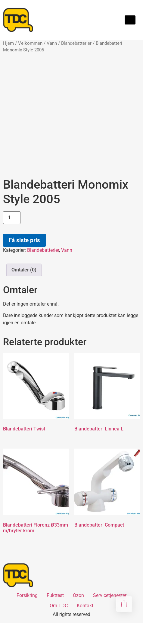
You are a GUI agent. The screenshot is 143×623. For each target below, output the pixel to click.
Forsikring (27, 595)
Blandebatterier (76, 43)
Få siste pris (24, 240)
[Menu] (130, 19)
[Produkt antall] (11, 217)
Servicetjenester (109, 595)
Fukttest (55, 595)
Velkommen (30, 43)
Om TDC (59, 605)
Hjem (8, 43)
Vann (52, 43)
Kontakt (85, 605)
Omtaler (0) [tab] (23, 270)
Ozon (78, 595)
